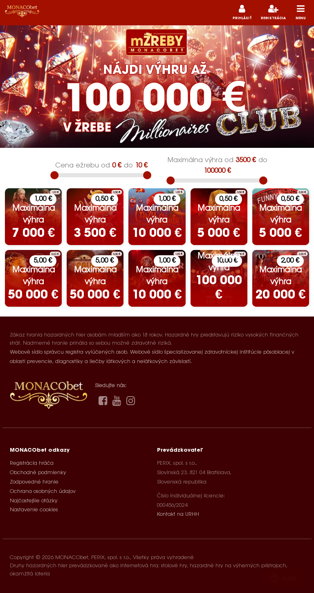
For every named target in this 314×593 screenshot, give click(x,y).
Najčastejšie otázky (34, 501)
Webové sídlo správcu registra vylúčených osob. (69, 352)
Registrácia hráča (32, 463)
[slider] (54, 175)
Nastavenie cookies (34, 510)
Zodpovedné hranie (34, 482)
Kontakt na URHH (178, 514)
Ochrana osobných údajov (43, 491)
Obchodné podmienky (38, 472)
